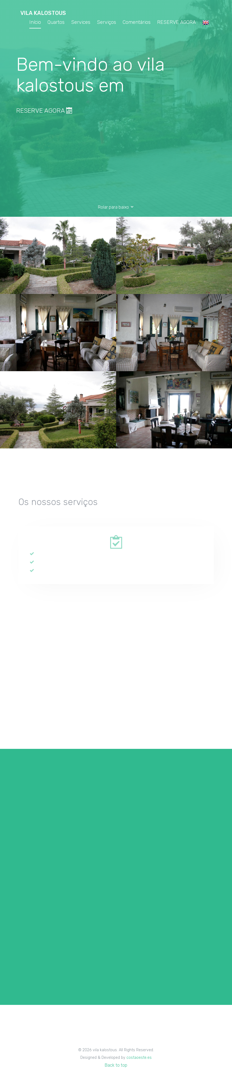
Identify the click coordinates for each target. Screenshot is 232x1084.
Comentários (137, 22)
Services (80, 22)
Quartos (56, 22)
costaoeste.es (139, 1057)
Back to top (116, 1065)
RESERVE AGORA (176, 22)
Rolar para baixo (116, 207)
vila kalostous (43, 13)
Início (35, 22)
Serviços (106, 22)
